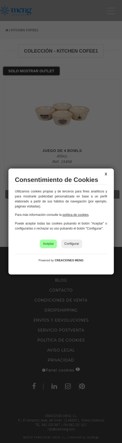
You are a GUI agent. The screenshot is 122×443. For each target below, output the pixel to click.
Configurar (71, 244)
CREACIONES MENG (69, 260)
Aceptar (48, 244)
